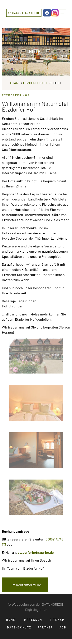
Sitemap (57, 619)
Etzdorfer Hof (36, 83)
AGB (63, 627)
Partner (45, 627)
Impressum (32, 619)
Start (15, 83)
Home (10, 619)
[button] (62, 13)
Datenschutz (19, 627)
